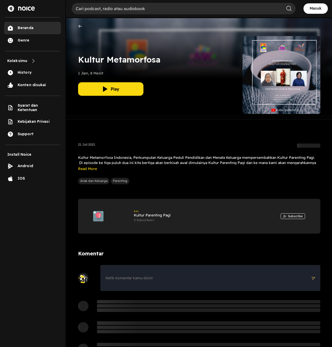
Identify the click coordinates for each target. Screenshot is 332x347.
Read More (87, 168)
